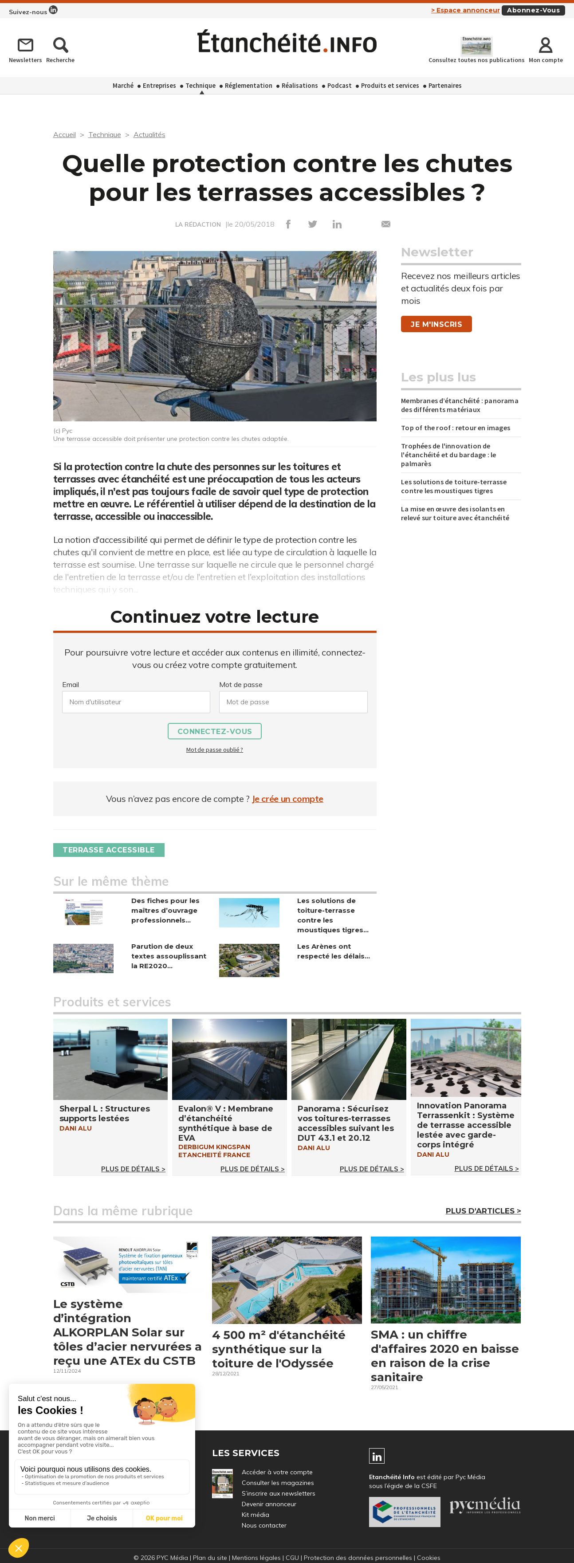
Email (70, 684)
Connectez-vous (214, 731)
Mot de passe (241, 684)
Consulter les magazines (278, 1483)
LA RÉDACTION (198, 224)
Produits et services (390, 86)
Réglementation (248, 86)
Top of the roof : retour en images (455, 427)
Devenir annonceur (269, 1504)
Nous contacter (264, 1525)
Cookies (428, 1558)
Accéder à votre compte (277, 1472)
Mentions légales (256, 1558)
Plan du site (210, 1558)
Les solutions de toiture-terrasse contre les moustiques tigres (454, 486)
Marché (123, 86)
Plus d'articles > (483, 1210)
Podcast (339, 86)
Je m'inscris (436, 324)
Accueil (64, 134)
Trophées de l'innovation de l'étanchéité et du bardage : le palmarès (448, 454)
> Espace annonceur (465, 10)
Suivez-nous (33, 10)
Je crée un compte (288, 798)
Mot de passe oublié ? (214, 749)
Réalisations (300, 86)
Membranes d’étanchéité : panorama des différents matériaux (460, 405)
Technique (200, 86)
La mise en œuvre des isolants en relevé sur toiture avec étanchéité (455, 513)
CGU (292, 1558)
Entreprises (159, 86)
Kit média (255, 1515)
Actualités (149, 134)
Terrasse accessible (109, 850)
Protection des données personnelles (358, 1558)
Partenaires (445, 86)
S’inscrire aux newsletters (278, 1493)
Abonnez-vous (533, 10)
